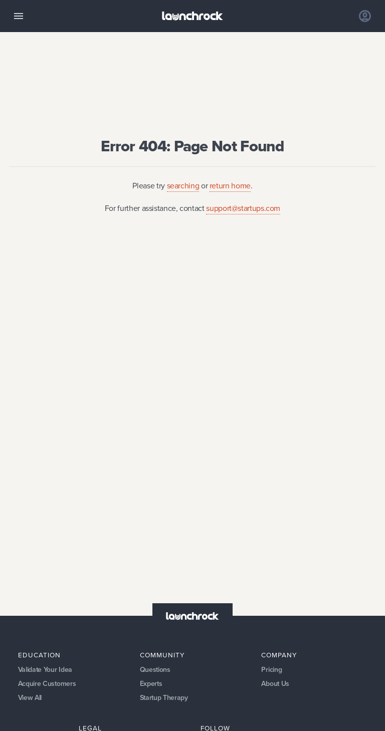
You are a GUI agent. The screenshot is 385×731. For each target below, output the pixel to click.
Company (279, 655)
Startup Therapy (164, 697)
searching (183, 185)
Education (39, 655)
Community (162, 655)
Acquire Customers (47, 683)
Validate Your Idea (45, 669)
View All (30, 697)
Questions (155, 669)
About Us (275, 683)
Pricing (271, 669)
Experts (151, 683)
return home (230, 185)
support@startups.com (243, 208)
